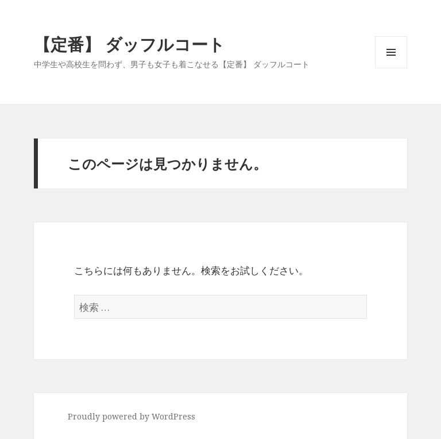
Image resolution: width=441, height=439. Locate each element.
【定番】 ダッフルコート (129, 44)
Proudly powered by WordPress (131, 416)
